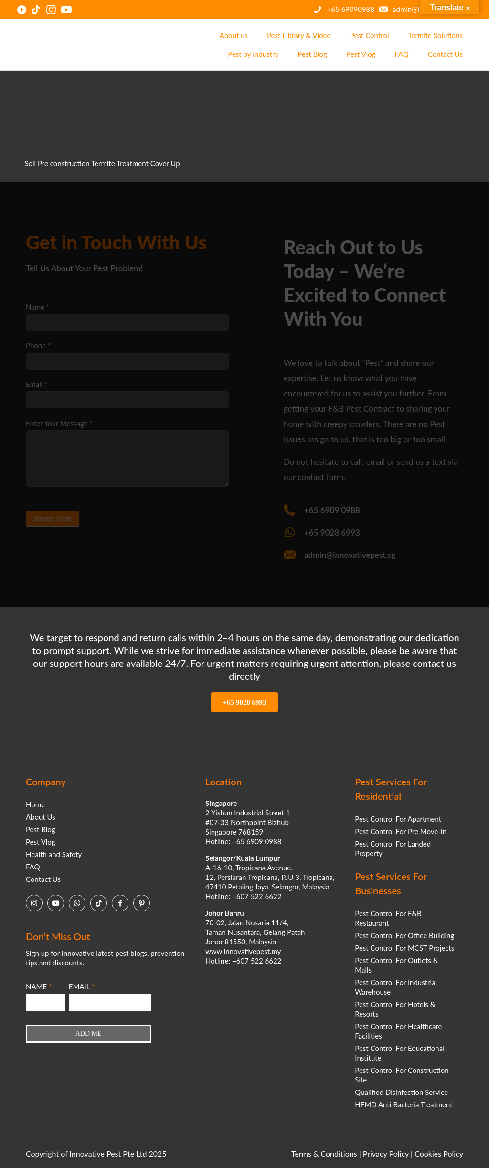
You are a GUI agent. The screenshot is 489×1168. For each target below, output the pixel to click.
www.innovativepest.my (243, 951)
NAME (39, 986)
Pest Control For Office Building (404, 935)
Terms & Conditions (324, 1153)
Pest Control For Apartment (398, 818)
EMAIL (82, 986)
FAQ (33, 866)
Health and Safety (54, 854)
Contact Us (43, 879)
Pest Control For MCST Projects (404, 947)
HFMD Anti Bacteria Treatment (403, 1104)
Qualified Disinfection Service (401, 1092)
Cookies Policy (439, 1153)
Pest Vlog (40, 841)
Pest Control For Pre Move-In (400, 831)
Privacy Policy (386, 1153)
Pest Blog (40, 829)
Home (35, 804)
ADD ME (88, 1033)
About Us (40, 817)
